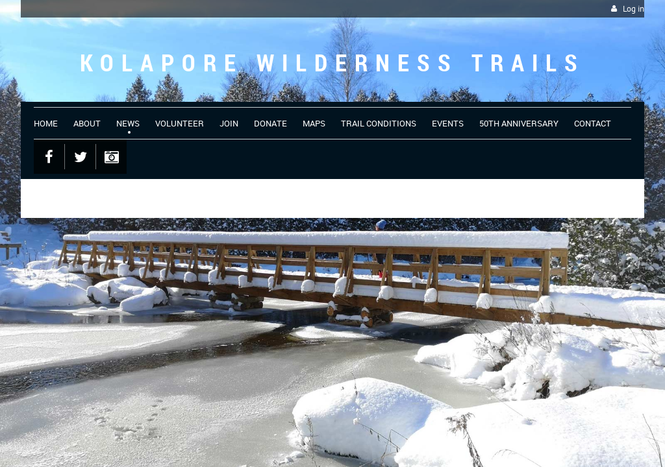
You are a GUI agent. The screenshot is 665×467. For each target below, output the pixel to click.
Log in (633, 8)
